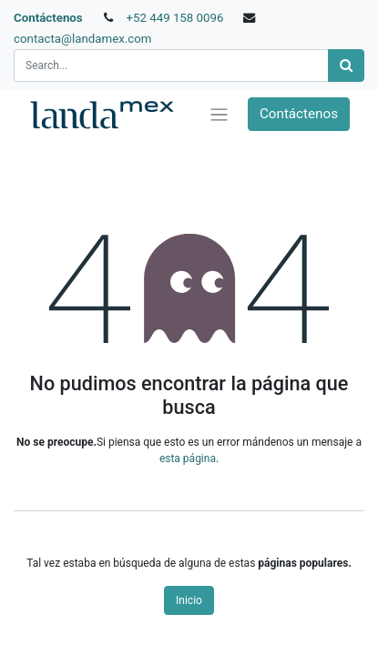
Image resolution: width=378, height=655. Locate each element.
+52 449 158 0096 (174, 18)
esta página (187, 458)
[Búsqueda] (346, 66)
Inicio (189, 600)
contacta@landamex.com (83, 38)
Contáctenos (48, 18)
